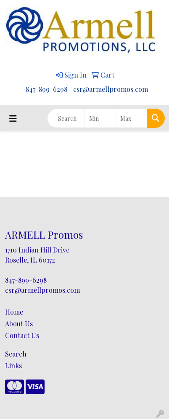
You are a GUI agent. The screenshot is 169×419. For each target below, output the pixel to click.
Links (13, 365)
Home (14, 311)
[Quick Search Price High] (131, 118)
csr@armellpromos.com (110, 89)
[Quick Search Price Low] (100, 118)
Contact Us (22, 335)
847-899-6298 (46, 89)
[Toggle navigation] (13, 118)
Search (15, 353)
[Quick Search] (66, 118)
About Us (19, 323)
